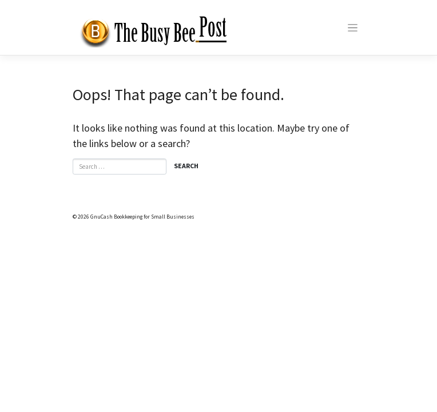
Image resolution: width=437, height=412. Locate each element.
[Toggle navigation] (352, 27)
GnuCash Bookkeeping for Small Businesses (142, 216)
